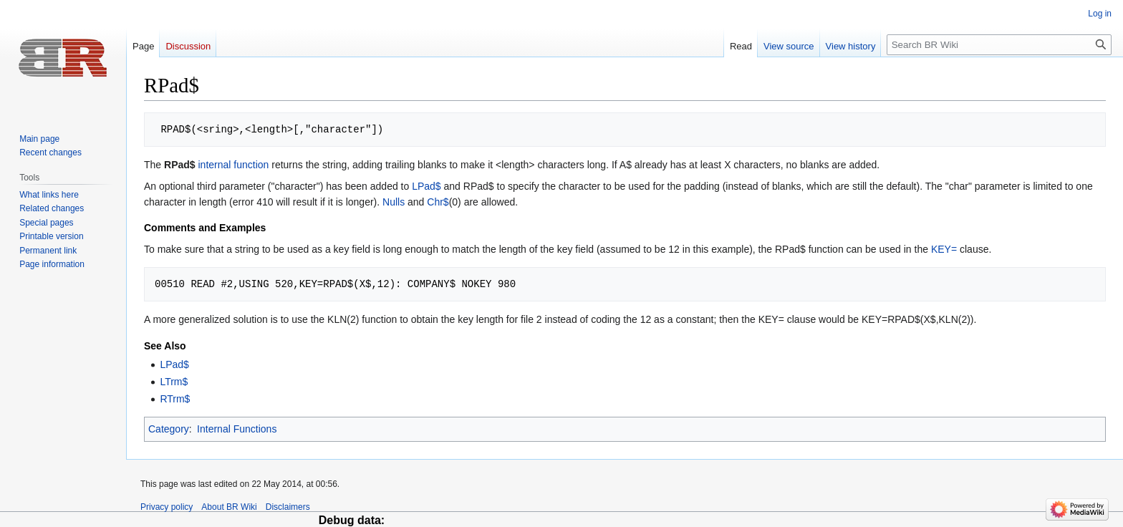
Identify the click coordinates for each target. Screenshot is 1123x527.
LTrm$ (174, 381)
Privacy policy (166, 507)
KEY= (944, 249)
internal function (233, 164)
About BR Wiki (228, 507)
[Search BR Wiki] (999, 44)
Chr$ (437, 202)
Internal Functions (236, 429)
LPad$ (426, 186)
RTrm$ (175, 399)
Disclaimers (288, 507)
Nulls (393, 202)
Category (168, 429)
